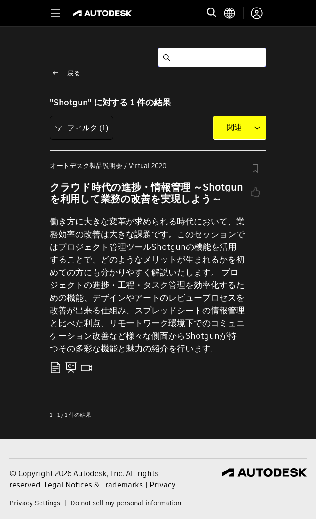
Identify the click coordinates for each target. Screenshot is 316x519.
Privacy (163, 484)
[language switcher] (233, 13)
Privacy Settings (35, 503)
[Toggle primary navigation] (55, 13)
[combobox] (234, 127)
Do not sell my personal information (126, 503)
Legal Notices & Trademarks (93, 484)
